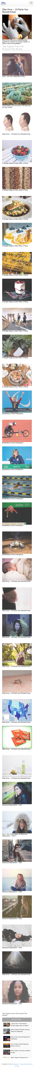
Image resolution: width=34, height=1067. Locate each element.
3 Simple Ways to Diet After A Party (15, 163)
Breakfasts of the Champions (12, 414)
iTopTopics (15, 1064)
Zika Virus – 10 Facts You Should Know (16, 134)
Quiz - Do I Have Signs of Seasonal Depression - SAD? (14, 835)
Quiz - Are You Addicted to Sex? (13, 76)
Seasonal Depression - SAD (12, 805)
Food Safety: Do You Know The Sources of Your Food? (16, 106)
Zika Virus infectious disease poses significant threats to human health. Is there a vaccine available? (16, 41)
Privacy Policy (24, 1064)
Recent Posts (16, 1020)
